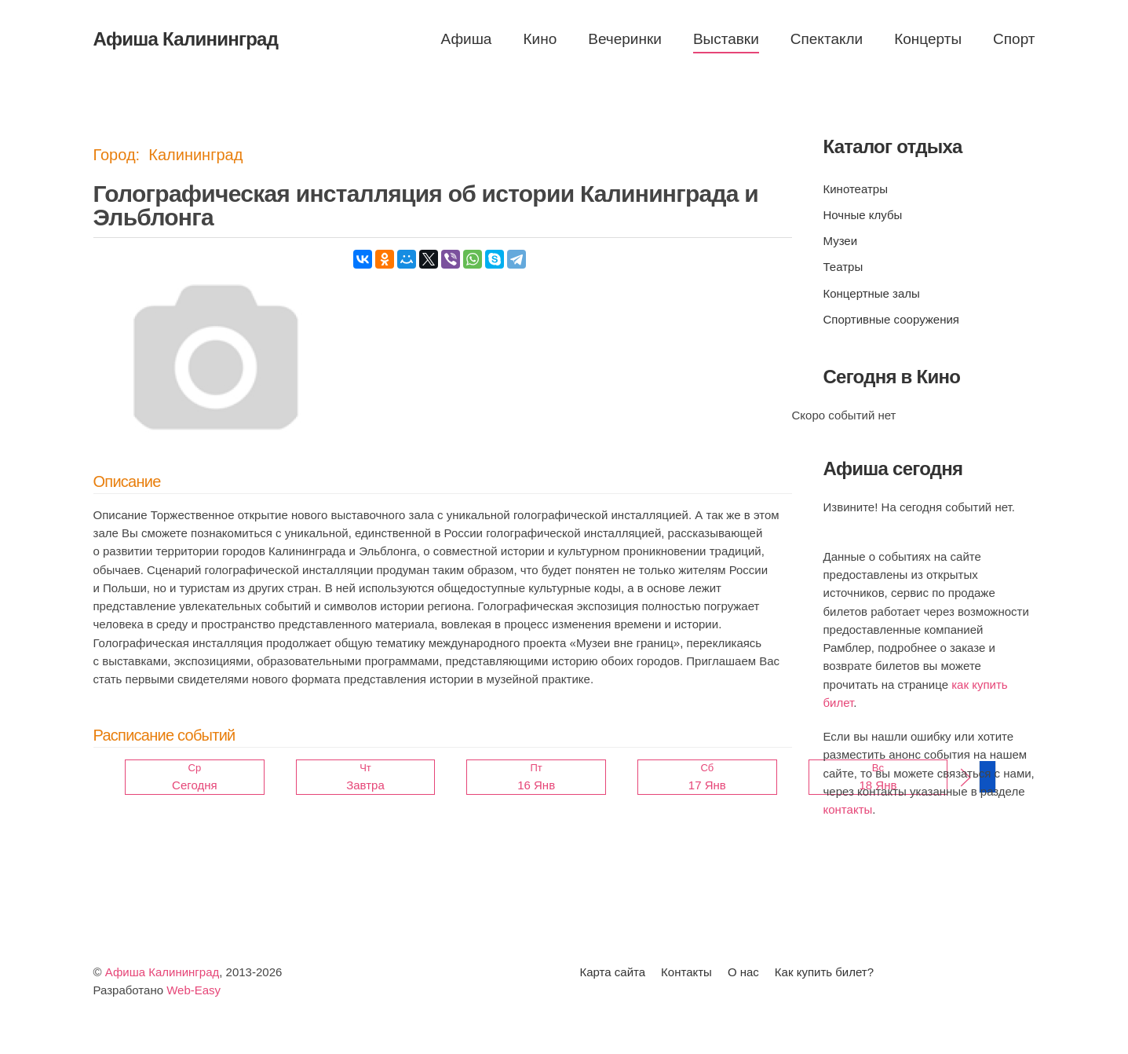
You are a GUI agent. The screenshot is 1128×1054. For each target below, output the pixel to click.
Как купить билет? (824, 972)
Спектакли (826, 39)
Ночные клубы (863, 214)
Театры (843, 266)
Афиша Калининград (162, 972)
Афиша (466, 39)
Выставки (726, 39)
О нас (743, 972)
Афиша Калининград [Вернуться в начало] (186, 38)
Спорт (1014, 39)
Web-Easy (193, 990)
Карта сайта (613, 972)
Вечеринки (625, 39)
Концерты (928, 39)
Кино (540, 39)
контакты (848, 809)
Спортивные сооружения (891, 319)
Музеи (840, 240)
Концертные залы (871, 293)
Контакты (686, 972)
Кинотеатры (855, 189)
